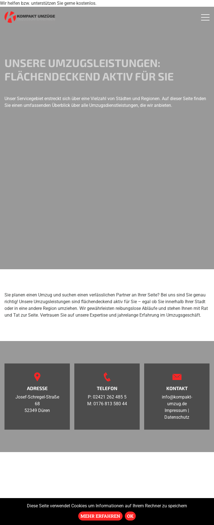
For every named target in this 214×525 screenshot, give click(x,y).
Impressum (176, 410)
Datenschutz (176, 417)
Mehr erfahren (100, 516)
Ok (130, 516)
